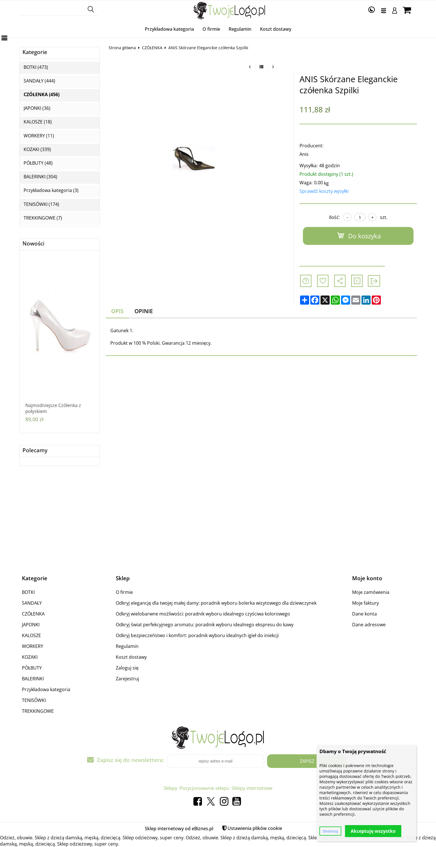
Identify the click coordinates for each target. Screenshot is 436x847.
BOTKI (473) (36, 67)
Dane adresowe (369, 624)
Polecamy (34, 450)
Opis (117, 311)
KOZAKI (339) (37, 149)
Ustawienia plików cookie (255, 828)
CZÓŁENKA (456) (41, 95)
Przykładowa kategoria (169, 29)
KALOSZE (31, 635)
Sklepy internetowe (252, 788)
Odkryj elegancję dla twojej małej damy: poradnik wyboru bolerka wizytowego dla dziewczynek (216, 603)
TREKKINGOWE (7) (43, 218)
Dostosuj (330, 831)
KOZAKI (30, 657)
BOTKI (28, 592)
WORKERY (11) (39, 136)
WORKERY (32, 646)
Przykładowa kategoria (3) (51, 190)
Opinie (144, 311)
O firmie (211, 29)
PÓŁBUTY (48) (38, 163)
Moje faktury (365, 603)
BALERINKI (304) (40, 177)
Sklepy (170, 788)
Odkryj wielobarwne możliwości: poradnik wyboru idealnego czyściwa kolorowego (203, 614)
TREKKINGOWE (38, 711)
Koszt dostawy (275, 29)
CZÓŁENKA (152, 47)
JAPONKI (31, 624)
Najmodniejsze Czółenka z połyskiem (53, 408)
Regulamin (240, 29)
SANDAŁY (32, 603)
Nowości (33, 243)
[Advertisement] (218, 520)
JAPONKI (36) (37, 108)
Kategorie (34, 52)
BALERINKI (33, 678)
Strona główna (122, 47)
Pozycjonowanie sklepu (204, 788)
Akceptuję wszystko (373, 831)
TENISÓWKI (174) (41, 204)
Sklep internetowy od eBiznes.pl (179, 828)
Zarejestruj (127, 678)
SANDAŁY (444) (39, 81)
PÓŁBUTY (32, 668)
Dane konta (364, 614)
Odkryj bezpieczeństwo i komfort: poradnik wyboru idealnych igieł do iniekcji (197, 635)
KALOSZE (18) (38, 122)
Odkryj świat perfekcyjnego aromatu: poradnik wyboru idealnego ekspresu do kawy (205, 624)
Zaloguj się (127, 668)
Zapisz (307, 761)
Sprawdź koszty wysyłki (324, 191)
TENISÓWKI (34, 700)
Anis (304, 154)
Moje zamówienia (370, 592)
